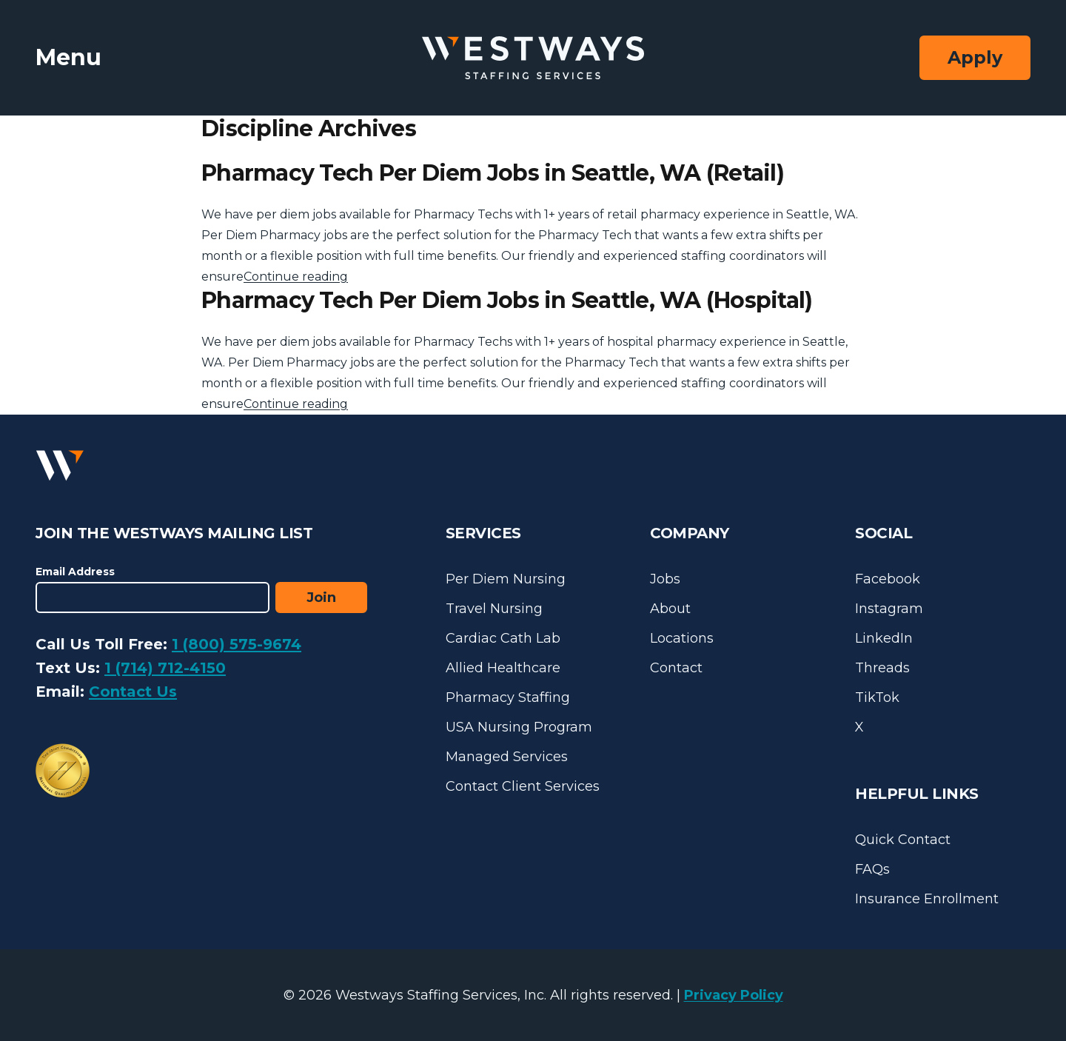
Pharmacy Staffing (508, 697)
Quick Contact (903, 839)
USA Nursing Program (519, 727)
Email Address (75, 571)
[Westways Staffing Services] (533, 58)
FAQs (872, 869)
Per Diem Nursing (506, 579)
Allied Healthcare (503, 668)
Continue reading (296, 277)
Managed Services (507, 757)
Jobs (665, 579)
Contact (676, 668)
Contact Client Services (523, 786)
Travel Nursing (494, 608)
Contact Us (133, 691)
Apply (975, 57)
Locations (682, 638)
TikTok (877, 697)
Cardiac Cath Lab (503, 638)
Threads (882, 668)
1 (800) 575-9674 (236, 644)
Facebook (887, 579)
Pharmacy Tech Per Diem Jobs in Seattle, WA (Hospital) (506, 300)
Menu (68, 57)
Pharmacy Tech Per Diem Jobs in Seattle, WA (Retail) (492, 173)
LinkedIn (884, 638)
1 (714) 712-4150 (165, 668)
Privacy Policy (733, 995)
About (670, 608)
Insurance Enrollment (927, 899)
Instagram (889, 608)
